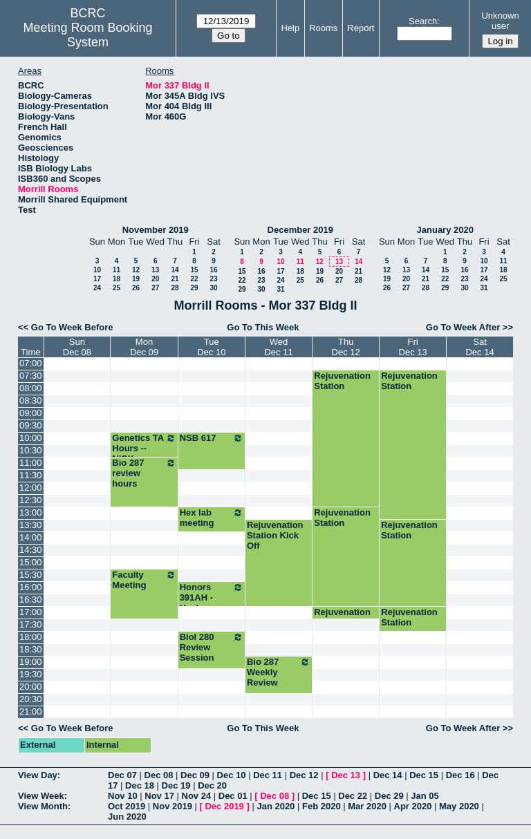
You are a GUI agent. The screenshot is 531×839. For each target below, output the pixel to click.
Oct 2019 (126, 806)
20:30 (30, 699)
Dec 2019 (224, 806)
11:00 (30, 463)
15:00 (30, 562)
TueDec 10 (211, 347)
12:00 (30, 487)
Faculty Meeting (144, 579)
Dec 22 (352, 796)
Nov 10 (123, 796)
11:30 (30, 475)
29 (194, 288)
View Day (37, 775)
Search (423, 21)
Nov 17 (159, 796)
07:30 (30, 375)
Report (360, 28)
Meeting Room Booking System (88, 35)
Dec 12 (304, 775)
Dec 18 (139, 785)
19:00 (30, 662)
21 (174, 279)
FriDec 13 (413, 347)
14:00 (30, 537)
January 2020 (445, 230)
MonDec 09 (144, 347)
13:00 (30, 512)
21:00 (30, 711)
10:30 (30, 450)
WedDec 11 (278, 347)
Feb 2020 (321, 806)
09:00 (30, 413)
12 (136, 270)
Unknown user (500, 20)
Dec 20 (212, 785)
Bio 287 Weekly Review (278, 672)
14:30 (30, 550)
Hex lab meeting (211, 517)
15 (194, 270)
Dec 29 (389, 796)
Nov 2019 (172, 806)
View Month (43, 806)
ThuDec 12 (346, 347)
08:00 (30, 388)
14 (174, 270)
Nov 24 (197, 796)
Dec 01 (233, 796)
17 (97, 279)
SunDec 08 (77, 347)
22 (194, 279)
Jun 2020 (127, 816)
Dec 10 (231, 775)
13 (155, 270)
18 (116, 279)
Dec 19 (176, 785)
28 (174, 288)
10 (97, 270)
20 (155, 279)
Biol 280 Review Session (211, 647)
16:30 (30, 599)
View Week (41, 796)
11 (116, 270)
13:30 (30, 525)
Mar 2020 (367, 806)
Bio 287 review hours (144, 473)
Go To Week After (463, 327)
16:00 (30, 587)
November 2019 (155, 230)
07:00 (30, 363)
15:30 (30, 574)
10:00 (30, 438)
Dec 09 (194, 775)
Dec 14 (387, 775)
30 (213, 288)
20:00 (30, 686)
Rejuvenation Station (342, 380)
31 (280, 289)
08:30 (30, 400)
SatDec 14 (479, 347)
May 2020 (459, 806)
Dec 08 (159, 775)
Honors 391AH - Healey (211, 597)
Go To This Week (263, 327)
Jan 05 (424, 796)
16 (213, 270)
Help (290, 28)
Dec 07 (122, 775)
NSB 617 (211, 438)
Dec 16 (460, 775)
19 (136, 279)
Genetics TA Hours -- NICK (144, 448)
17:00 (30, 612)
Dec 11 (267, 775)
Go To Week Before (72, 327)
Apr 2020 (413, 806)
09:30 (30, 425)
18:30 (30, 649)
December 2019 (300, 230)
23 (213, 279)
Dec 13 (345, 775)
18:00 (30, 637)
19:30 (30, 674)
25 (116, 288)
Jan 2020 (276, 806)
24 (97, 288)
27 (155, 288)
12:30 (30, 500)
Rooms (323, 28)
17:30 (30, 624)
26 (136, 288)
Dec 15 (423, 775)
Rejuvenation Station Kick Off (275, 535)
